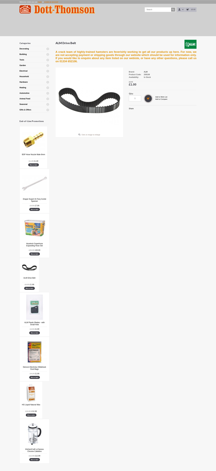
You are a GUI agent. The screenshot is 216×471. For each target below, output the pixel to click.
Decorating (24, 49)
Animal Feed (25, 99)
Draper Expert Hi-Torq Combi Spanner (34, 200)
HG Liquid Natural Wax (31, 405)
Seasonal (23, 104)
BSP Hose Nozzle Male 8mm (33, 154)
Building (23, 54)
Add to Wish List (161, 97)
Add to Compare (161, 99)
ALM (146, 72)
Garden (23, 65)
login (40, 2)
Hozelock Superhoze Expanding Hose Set (34, 245)
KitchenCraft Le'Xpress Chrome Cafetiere (34, 450)
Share (131, 109)
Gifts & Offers (25, 110)
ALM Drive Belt (29, 278)
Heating (23, 88)
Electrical (23, 71)
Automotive (24, 93)
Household (24, 76)
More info (33, 165)
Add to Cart (148, 98)
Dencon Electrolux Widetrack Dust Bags (34, 368)
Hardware (24, 82)
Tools (22, 60)
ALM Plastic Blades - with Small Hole (34, 323)
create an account (51, 2)
